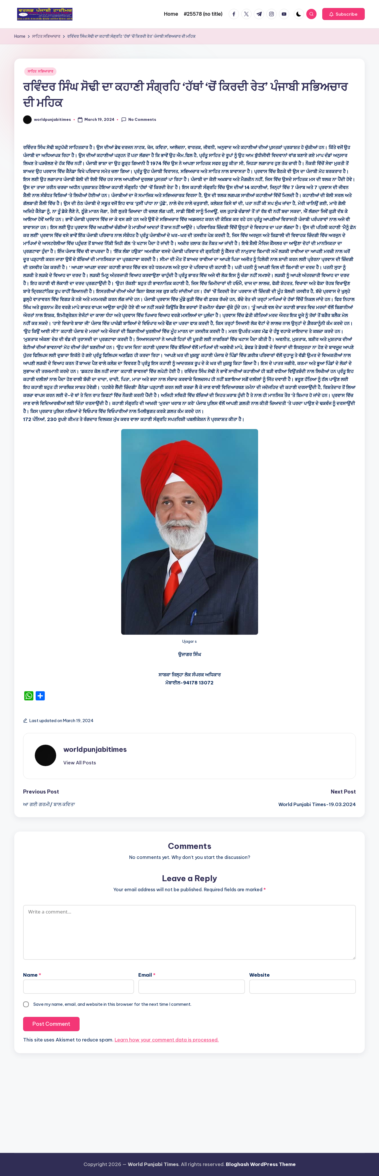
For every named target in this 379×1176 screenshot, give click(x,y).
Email (146, 975)
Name (32, 975)
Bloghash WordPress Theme (261, 1164)
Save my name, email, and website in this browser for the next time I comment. (112, 1004)
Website (259, 975)
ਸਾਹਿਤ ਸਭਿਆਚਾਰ (40, 71)
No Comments (138, 119)
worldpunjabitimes (95, 749)
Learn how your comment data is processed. (167, 1040)
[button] (343, 14)
